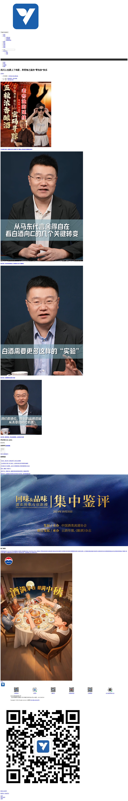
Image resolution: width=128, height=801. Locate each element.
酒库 (4, 41)
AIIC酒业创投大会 (110, 694)
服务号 (53, 694)
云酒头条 (8, 37)
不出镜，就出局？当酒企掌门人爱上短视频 (11, 461)
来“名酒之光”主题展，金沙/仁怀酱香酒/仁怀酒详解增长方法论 (15, 467)
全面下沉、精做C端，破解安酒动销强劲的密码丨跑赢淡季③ (15, 472)
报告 (4, 43)
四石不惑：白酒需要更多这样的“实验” (8, 377)
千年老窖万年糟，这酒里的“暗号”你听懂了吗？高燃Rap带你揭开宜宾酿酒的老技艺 (16, 149)
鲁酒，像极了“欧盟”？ (6, 469)
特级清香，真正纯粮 (12, 78)
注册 (7, 53)
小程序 (34, 694)
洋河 (9, 76)
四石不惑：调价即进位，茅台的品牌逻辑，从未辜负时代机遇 (12, 437)
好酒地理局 (8, 40)
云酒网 (4, 65)
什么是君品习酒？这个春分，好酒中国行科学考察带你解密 (14, 464)
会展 (4, 44)
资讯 (4, 36)
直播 (4, 47)
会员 (5, 51)
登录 (7, 52)
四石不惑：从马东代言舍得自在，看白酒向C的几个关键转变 (12, 263)
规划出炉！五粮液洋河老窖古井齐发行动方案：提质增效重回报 (15, 474)
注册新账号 (5, 455)
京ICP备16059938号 (34, 701)
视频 (4, 66)
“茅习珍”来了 (11, 79)
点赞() (2, 73)
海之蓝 (12, 76)
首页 (4, 34)
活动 (4, 45)
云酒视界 (8, 38)
